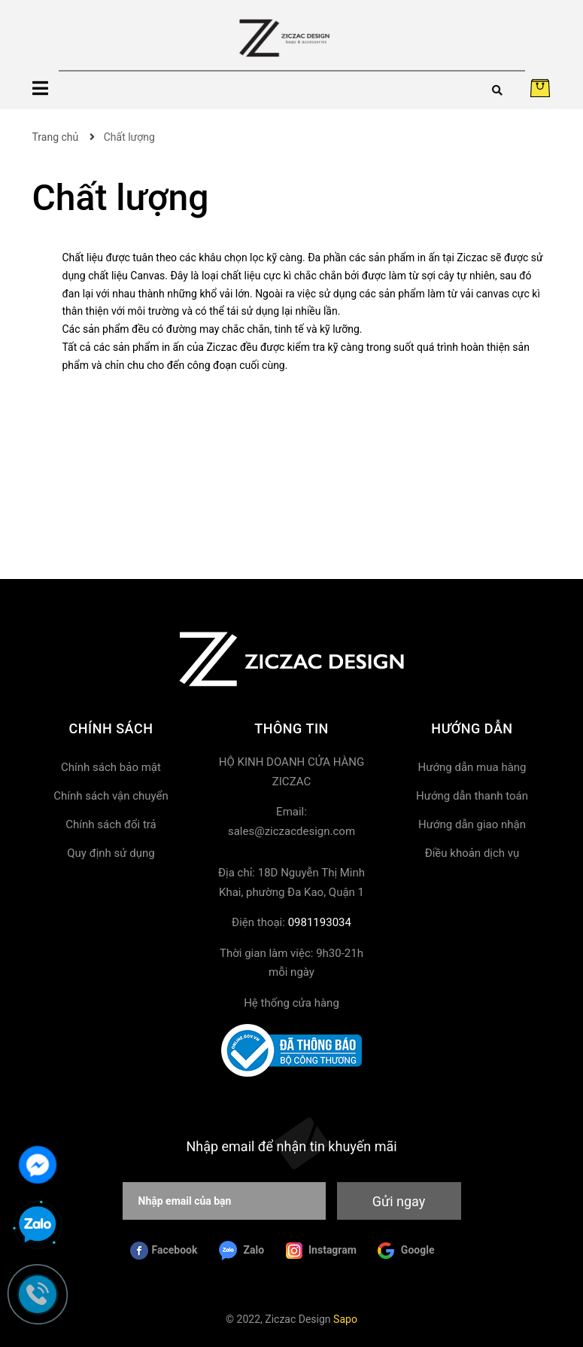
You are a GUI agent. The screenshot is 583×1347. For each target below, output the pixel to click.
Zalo (241, 1250)
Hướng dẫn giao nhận (472, 824)
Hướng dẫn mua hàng (472, 767)
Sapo (345, 1319)
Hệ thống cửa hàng (291, 1003)
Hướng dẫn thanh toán (472, 796)
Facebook (164, 1251)
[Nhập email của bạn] (224, 1201)
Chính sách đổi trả (110, 824)
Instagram (321, 1250)
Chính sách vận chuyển (111, 796)
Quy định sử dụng (110, 853)
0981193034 (319, 922)
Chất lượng (120, 197)
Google (406, 1250)
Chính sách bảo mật (111, 767)
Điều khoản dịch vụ (472, 853)
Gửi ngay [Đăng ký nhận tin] (398, 1201)
